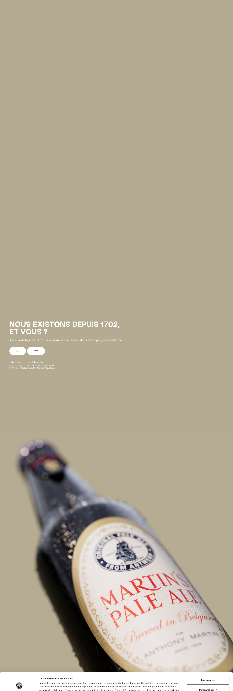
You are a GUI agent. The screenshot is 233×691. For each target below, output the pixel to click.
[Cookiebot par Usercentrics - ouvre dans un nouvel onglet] (19, 685)
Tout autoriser (208, 663)
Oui (17, 351)
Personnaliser (208, 673)
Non (36, 351)
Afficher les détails (49, 685)
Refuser (208, 682)
